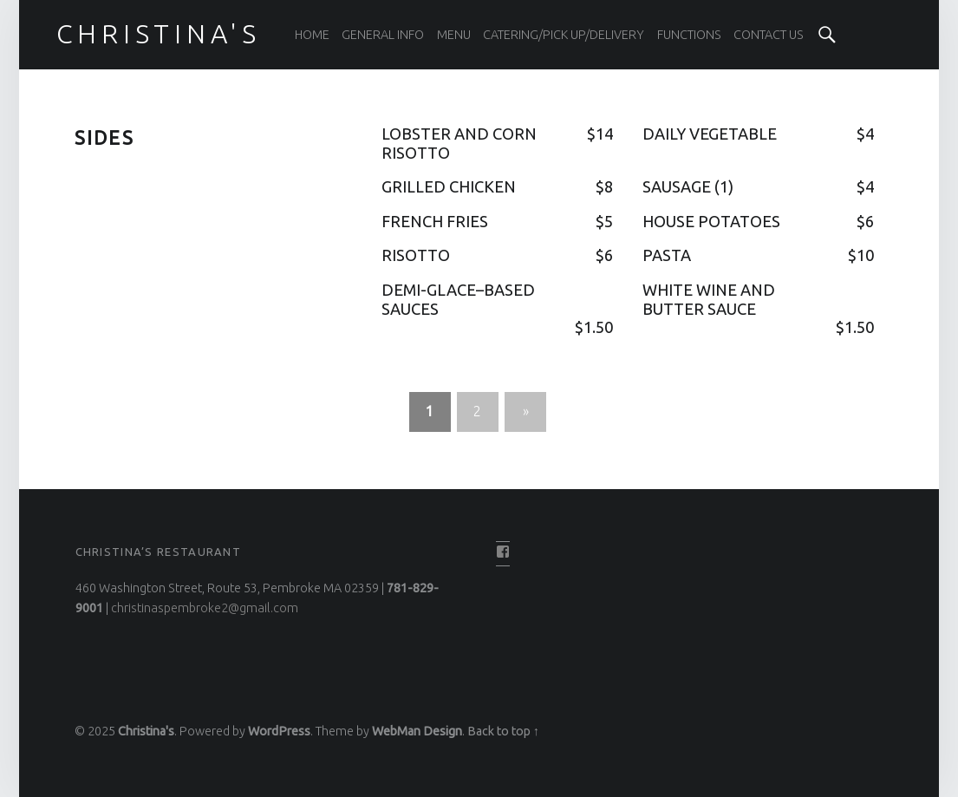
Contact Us (768, 35)
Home (312, 35)
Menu (454, 35)
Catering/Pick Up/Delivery (563, 35)
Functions (689, 35)
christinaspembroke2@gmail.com (204, 608)
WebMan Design (417, 731)
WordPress (279, 731)
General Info (383, 35)
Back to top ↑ (503, 731)
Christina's (146, 731)
